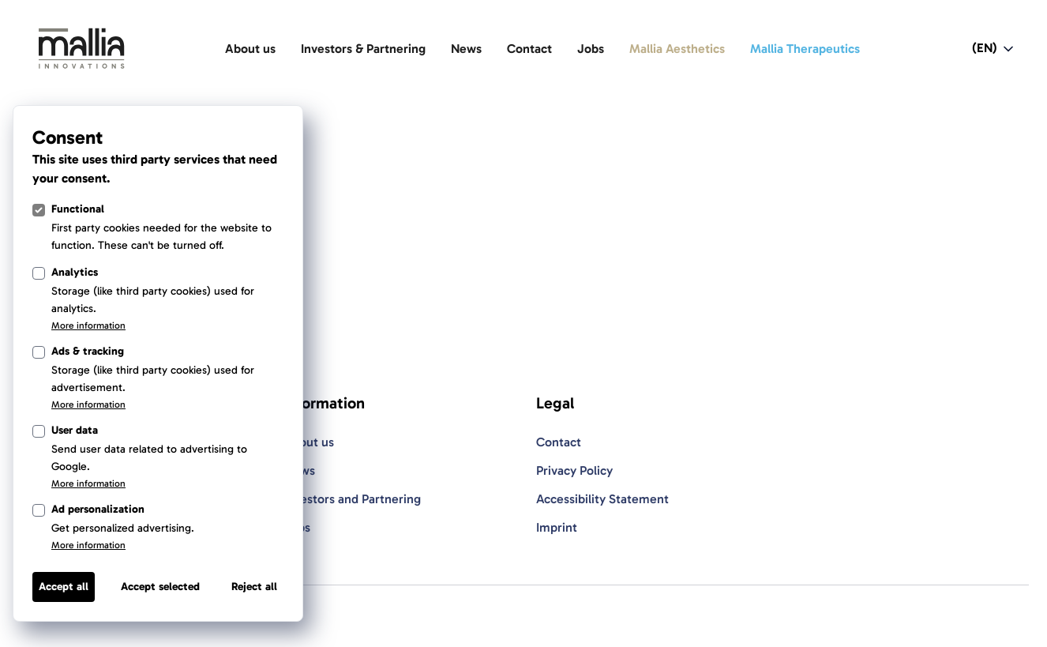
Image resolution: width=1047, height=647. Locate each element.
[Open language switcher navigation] (994, 49)
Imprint (556, 527)
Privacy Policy (574, 470)
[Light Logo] (81, 49)
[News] (466, 48)
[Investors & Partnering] (363, 48)
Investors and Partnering (352, 498)
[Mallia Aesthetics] (677, 48)
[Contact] (529, 48)
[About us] (250, 48)
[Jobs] (590, 48)
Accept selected (160, 586)
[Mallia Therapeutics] (805, 48)
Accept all (63, 586)
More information (88, 325)
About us (308, 442)
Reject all (254, 586)
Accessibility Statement (602, 498)
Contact (558, 442)
